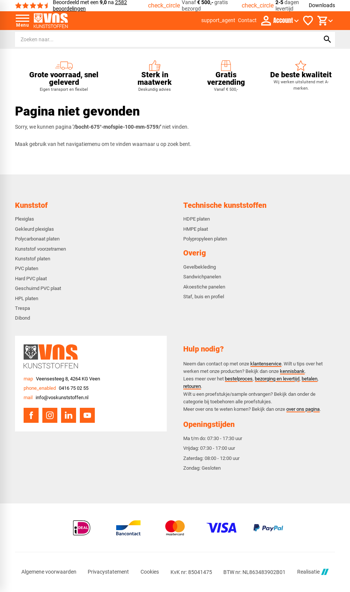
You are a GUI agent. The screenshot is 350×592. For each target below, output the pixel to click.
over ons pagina (303, 409)
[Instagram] (49, 415)
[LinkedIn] (68, 415)
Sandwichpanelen (202, 276)
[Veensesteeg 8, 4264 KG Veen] (62, 379)
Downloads (322, 5)
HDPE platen (196, 219)
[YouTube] (87, 415)
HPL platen (26, 298)
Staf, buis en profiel (203, 296)
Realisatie (313, 572)
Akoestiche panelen (204, 287)
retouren (192, 386)
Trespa (22, 308)
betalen (309, 379)
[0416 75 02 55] (56, 388)
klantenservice (265, 364)
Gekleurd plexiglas (34, 229)
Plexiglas (24, 219)
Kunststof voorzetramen (40, 249)
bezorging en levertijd (277, 379)
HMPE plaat (195, 229)
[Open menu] (22, 20)
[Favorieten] (308, 20)
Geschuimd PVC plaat (38, 288)
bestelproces (239, 379)
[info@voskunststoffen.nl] (56, 397)
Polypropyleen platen (205, 239)
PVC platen (26, 268)
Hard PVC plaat (31, 278)
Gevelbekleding (199, 267)
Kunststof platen (32, 258)
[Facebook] (31, 415)
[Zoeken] (160, 39)
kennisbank (292, 371)
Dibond (22, 318)
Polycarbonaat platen (37, 239)
